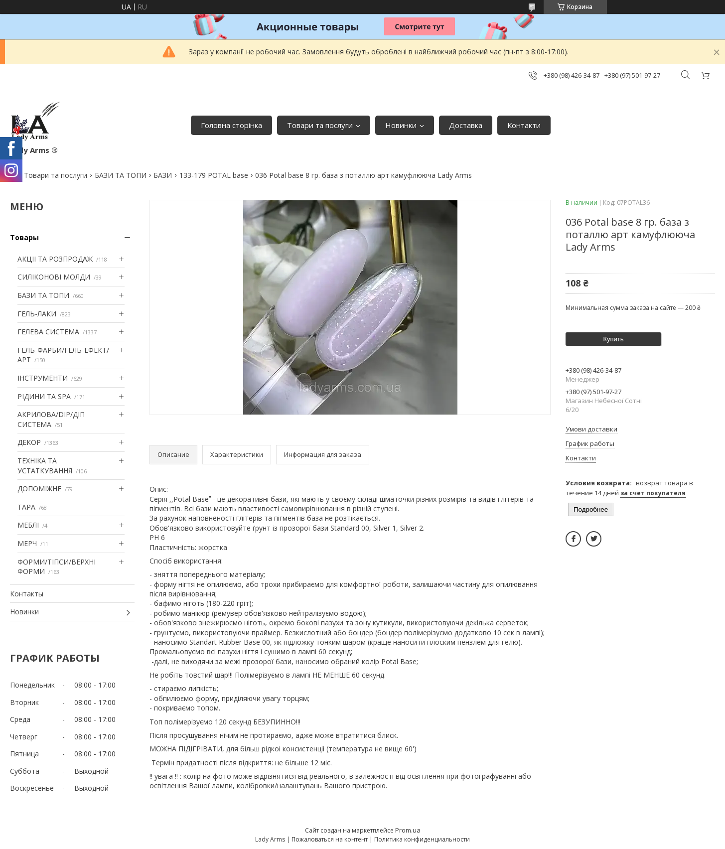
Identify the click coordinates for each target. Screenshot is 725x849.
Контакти (524, 125)
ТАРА (26, 507)
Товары (24, 237)
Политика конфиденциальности (422, 839)
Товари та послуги (320, 125)
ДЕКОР (29, 442)
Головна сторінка (231, 125)
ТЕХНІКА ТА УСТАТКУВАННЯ (44, 465)
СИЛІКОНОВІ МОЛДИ (53, 277)
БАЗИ (162, 175)
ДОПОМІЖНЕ (39, 488)
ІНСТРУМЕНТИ (42, 378)
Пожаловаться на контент (329, 839)
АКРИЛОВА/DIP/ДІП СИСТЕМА (51, 419)
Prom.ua (408, 830)
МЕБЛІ (28, 525)
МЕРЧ (27, 543)
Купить (613, 339)
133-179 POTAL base (213, 175)
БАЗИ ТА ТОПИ (120, 175)
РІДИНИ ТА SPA (44, 396)
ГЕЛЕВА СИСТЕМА (48, 331)
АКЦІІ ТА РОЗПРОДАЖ (55, 259)
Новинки (401, 125)
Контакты (26, 593)
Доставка (465, 125)
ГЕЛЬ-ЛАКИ (36, 313)
